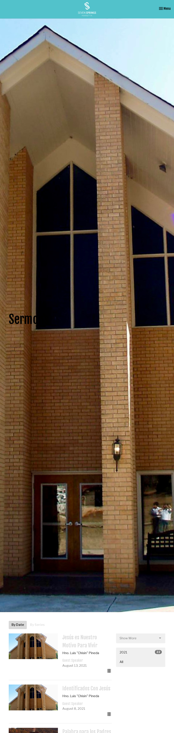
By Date (18, 625)
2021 (141, 652)
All (121, 662)
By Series (37, 625)
